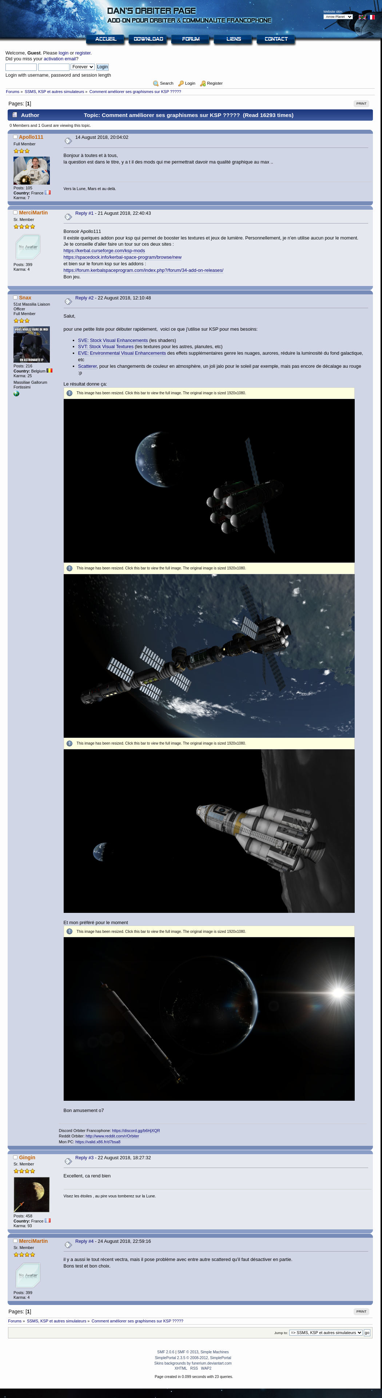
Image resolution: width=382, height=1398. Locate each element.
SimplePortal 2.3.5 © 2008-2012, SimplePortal (193, 1358)
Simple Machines (214, 1352)
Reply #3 (84, 1157)
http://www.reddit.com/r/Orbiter (112, 1136)
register (83, 53)
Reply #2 (84, 298)
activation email (60, 58)
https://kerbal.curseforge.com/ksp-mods (104, 250)
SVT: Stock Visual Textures (106, 346)
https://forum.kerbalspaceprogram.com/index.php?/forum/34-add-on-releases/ (144, 270)
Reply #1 (84, 213)
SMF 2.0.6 (165, 1352)
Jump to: (281, 1333)
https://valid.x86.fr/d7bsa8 (97, 1142)
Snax (25, 298)
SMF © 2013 (188, 1352)
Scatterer (87, 366)
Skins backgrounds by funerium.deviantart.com (193, 1363)
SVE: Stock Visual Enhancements (113, 340)
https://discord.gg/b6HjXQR (136, 1130)
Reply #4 (84, 1241)
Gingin (27, 1157)
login (63, 53)
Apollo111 (31, 137)
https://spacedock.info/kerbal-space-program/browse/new (123, 257)
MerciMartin (33, 212)
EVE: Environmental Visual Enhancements (122, 353)
